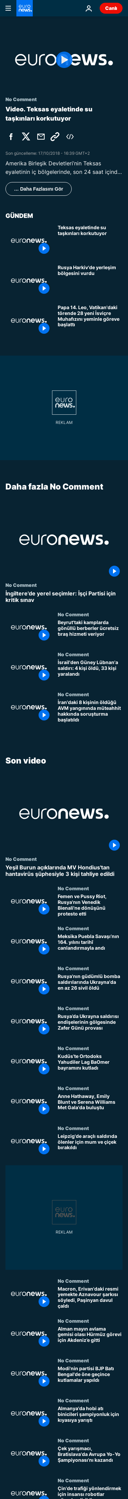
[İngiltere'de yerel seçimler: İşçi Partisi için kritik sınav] (64, 596)
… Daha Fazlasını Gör (38, 189)
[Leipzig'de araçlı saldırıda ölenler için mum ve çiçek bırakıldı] (90, 1145)
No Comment (21, 585)
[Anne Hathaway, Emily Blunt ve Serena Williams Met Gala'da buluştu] (90, 1105)
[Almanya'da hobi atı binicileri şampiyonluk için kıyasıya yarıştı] (90, 1417)
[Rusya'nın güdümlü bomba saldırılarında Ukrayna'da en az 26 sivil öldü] (90, 985)
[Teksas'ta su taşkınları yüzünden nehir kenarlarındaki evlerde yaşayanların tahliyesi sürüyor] (90, 241)
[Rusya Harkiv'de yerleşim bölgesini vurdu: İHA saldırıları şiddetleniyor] (90, 281)
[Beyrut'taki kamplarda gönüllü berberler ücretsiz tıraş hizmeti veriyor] (90, 631)
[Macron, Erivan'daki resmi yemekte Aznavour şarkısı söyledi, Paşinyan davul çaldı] (90, 1298)
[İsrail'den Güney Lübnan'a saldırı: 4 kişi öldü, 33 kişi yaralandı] (90, 671)
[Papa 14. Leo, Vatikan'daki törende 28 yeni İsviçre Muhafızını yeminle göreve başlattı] (90, 320)
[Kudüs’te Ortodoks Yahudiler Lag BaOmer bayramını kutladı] (90, 1065)
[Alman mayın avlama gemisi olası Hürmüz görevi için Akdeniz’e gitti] (90, 1338)
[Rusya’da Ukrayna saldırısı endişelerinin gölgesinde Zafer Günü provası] (90, 1025)
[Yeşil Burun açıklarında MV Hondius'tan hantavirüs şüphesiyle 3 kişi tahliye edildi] (64, 870)
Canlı (111, 8)
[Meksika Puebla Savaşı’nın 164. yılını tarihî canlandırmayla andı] (90, 945)
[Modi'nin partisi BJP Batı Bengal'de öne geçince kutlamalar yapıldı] (90, 1377)
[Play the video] (64, 59)
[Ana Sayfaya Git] (24, 8)
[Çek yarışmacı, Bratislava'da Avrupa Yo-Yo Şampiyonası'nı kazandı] (90, 1457)
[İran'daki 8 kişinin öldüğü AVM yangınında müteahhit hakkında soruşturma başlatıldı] (90, 711)
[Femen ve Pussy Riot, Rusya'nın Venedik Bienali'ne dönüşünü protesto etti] (90, 905)
